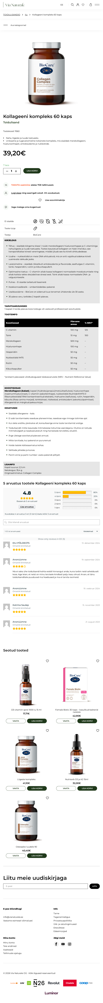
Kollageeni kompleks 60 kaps (47, 14)
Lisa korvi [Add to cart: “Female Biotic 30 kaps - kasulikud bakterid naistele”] (87, 721)
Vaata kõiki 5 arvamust (47, 514)
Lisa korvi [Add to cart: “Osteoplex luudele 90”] (37, 855)
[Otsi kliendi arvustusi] (51, 522)
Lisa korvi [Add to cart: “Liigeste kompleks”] (37, 788)
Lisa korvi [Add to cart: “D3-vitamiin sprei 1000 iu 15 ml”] (37, 721)
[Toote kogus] (11, 171)
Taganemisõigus (62, 917)
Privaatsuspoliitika (63, 920)
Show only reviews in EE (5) (51, 539)
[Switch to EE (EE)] (62, 5)
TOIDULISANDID (11, 14)
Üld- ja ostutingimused (65, 924)
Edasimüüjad (60, 931)
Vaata (16, 721)
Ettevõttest (59, 927)
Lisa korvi (32, 171)
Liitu (94, 886)
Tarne (56, 913)
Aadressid (8, 949)
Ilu (26, 14)
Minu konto (9, 942)
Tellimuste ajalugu (12, 953)
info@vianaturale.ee (13, 917)
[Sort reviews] (90, 531)
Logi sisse (16, 193)
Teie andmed (9, 946)
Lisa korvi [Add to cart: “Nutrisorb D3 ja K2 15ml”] (87, 788)
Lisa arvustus (27, 507)
